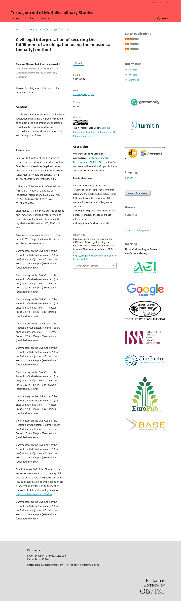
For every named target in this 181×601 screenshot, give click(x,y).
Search (162, 18)
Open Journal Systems (137, 230)
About (43, 18)
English (129, 177)
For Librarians (132, 79)
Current (15, 18)
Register (157, 2)
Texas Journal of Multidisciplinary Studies (52, 12)
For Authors (131, 74)
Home (19, 29)
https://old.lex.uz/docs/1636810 (34, 494)
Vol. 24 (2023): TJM (48, 29)
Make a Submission (137, 193)
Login (167, 2)
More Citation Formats (87, 265)
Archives (29, 18)
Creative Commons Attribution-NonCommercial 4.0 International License (94, 132)
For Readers (131, 69)
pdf (80, 63)
